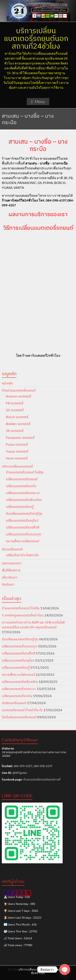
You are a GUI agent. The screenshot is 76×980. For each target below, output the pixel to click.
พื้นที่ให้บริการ (11, 570)
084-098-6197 (43, 766)
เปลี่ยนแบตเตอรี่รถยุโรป (22, 520)
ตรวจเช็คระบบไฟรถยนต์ (22, 541)
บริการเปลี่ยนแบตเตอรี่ (17, 466)
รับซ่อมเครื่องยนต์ (14, 703)
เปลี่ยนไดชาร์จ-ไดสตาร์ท (22, 555)
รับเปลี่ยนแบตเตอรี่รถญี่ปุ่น (24, 513)
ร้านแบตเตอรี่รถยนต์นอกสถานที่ (41, 779)
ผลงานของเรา (11, 563)
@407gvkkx (20, 773)
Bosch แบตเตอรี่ (17, 417)
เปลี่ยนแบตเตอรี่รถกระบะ (23, 493)
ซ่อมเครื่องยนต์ (12, 549)
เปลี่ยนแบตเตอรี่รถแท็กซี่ (22, 527)
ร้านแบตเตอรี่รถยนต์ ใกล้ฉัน (25, 472)
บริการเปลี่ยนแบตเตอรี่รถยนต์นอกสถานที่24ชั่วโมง (36, 38)
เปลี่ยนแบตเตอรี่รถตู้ (19, 507)
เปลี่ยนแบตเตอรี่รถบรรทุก (23, 534)
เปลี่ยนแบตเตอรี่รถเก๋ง (21, 486)
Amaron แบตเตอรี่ (18, 396)
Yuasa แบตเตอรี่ (17, 451)
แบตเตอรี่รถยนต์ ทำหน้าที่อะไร (22, 710)
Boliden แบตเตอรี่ (18, 424)
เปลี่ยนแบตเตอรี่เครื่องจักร (24, 500)
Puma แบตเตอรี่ (17, 444)
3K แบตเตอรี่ (15, 431)
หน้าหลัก (7, 383)
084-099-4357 (23, 766)
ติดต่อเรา (8, 584)
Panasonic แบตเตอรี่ (20, 438)
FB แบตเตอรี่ (14, 403)
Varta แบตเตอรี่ (17, 458)
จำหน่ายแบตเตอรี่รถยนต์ (18, 390)
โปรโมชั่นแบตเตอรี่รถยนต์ (19, 717)
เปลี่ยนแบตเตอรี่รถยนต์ (21, 479)
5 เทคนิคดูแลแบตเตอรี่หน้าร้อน (23, 615)
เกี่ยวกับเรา (9, 577)
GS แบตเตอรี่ (15, 410)
